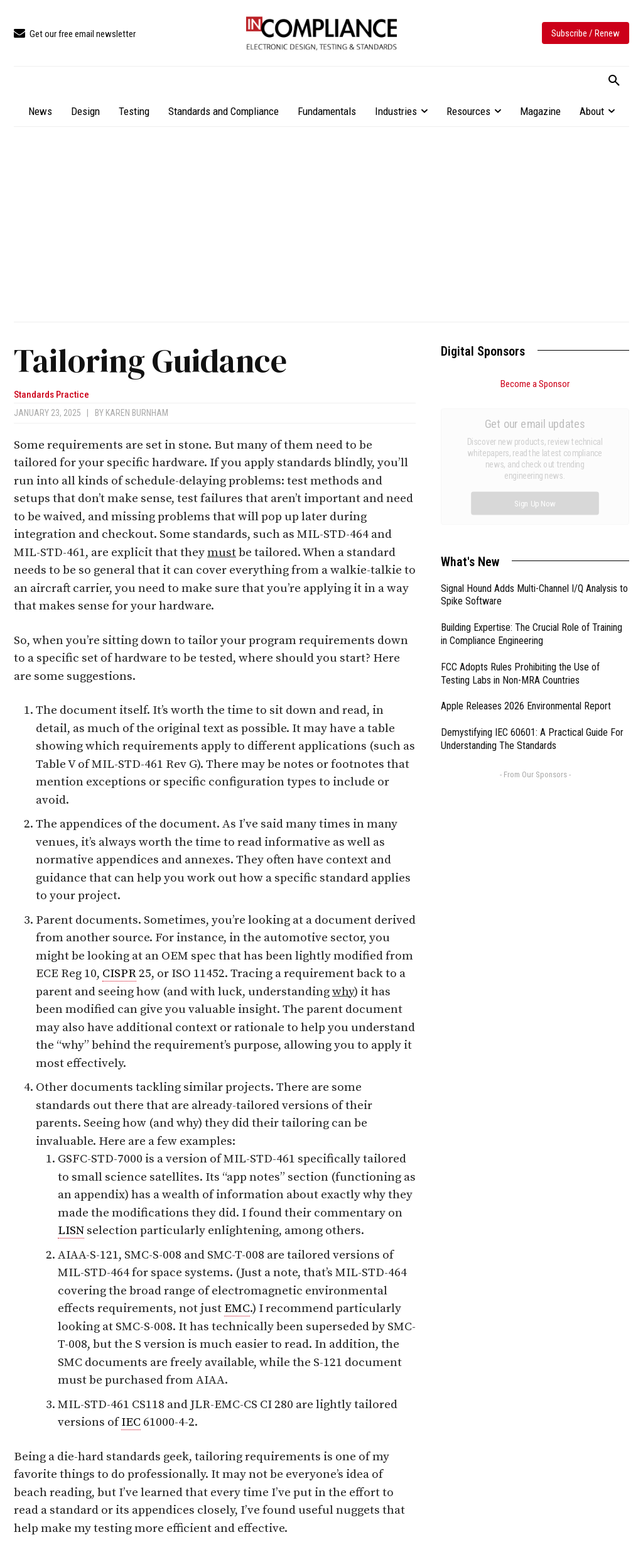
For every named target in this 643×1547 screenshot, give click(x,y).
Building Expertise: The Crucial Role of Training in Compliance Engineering (531, 492)
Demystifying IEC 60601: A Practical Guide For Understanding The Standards (532, 597)
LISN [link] (71, 1230)
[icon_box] (75, 34)
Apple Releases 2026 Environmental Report (526, 565)
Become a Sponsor (535, 384)
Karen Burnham (136, 413)
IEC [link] (131, 1422)
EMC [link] (237, 1308)
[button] (614, 81)
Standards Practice (51, 395)
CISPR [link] (119, 973)
